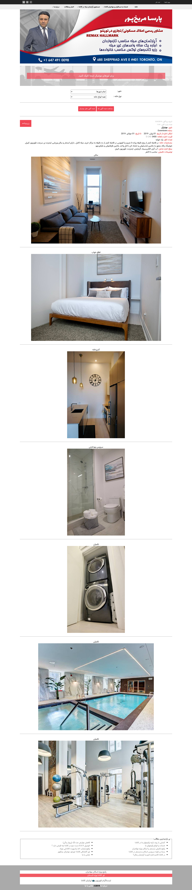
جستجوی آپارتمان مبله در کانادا (88, 6)
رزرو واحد (25, 123)
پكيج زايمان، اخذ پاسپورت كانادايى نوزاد (75, 848)
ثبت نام (158, 2)
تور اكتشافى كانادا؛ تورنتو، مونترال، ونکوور (74, 851)
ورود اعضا (167, 2)
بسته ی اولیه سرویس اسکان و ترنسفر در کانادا (147, 851)
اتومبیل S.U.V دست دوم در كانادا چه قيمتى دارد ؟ (71, 845)
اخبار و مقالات (69, 6)
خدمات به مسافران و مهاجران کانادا (115, 6)
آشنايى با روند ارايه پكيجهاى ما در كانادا (150, 842)
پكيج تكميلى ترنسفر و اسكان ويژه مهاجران (148, 848)
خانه (136, 6)
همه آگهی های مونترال (87, 108)
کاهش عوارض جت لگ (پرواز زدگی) (76, 842)
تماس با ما (86, 855)
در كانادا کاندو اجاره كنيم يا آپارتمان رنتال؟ (149, 855)
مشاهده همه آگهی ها (105, 108)
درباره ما (56, 6)
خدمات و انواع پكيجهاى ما (155, 845)
